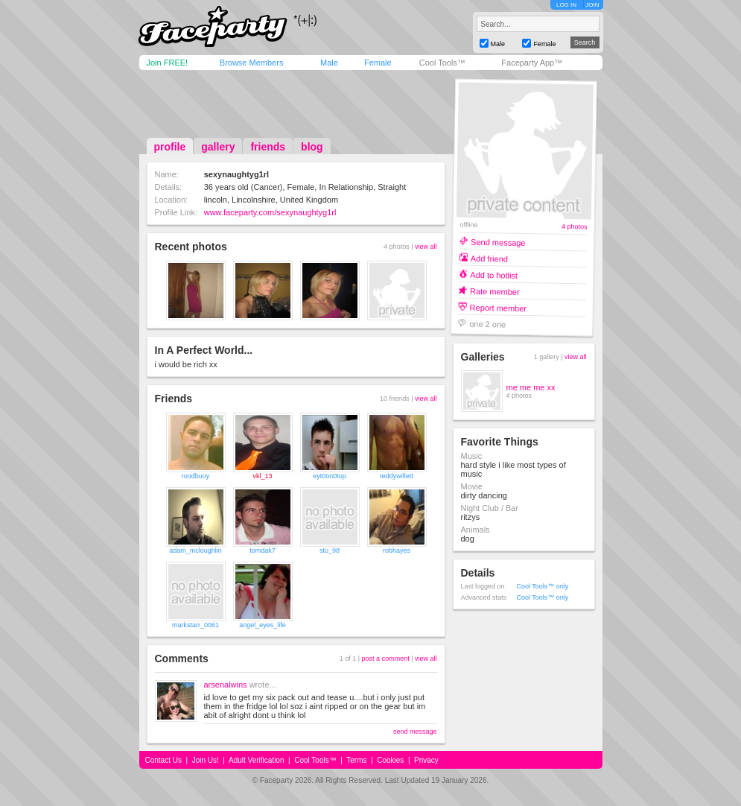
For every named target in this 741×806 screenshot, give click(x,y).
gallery (218, 147)
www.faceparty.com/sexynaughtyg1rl (270, 212)
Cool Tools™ (442, 62)
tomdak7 (262, 550)
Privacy (426, 760)
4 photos (574, 227)
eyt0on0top (329, 476)
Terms (356, 760)
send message (415, 731)
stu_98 (329, 550)
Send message (498, 242)
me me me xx (531, 387)
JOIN (592, 4)
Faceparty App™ (531, 62)
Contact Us (163, 760)
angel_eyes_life (262, 625)
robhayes (396, 550)
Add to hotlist (494, 274)
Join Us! (205, 760)
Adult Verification (256, 760)
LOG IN (566, 4)
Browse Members (252, 62)
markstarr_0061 (195, 625)
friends (267, 147)
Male (329, 62)
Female (378, 62)
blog (312, 147)
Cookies (390, 760)
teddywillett (396, 476)
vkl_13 (262, 476)
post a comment (386, 658)
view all (426, 246)
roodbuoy (196, 476)
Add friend (488, 258)
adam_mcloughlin (195, 550)
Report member (498, 307)
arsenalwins (225, 684)
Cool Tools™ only (543, 586)
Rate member (494, 291)
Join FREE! (167, 62)
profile (170, 147)
